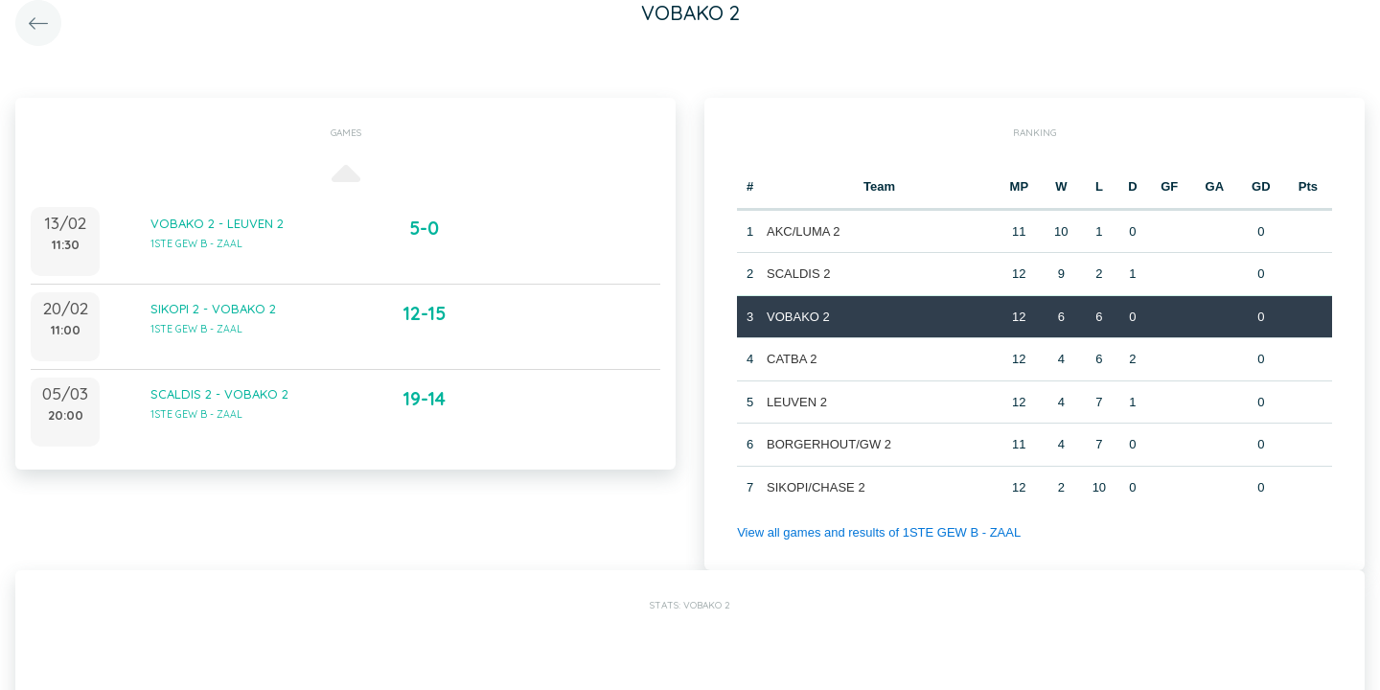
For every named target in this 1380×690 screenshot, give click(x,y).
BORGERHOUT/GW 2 (829, 444)
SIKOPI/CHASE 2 (816, 487)
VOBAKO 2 (798, 317)
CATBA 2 (792, 359)
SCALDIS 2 (798, 273)
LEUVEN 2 (797, 402)
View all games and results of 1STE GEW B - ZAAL (879, 532)
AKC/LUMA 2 (803, 231)
